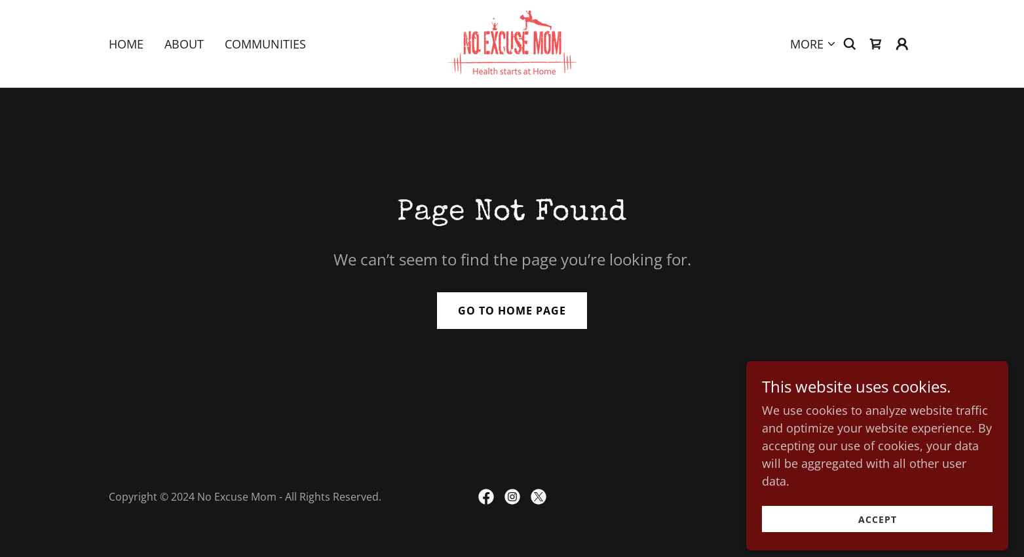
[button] (813, 44)
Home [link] (126, 44)
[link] (511, 42)
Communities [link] (265, 44)
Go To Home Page (512, 310)
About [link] (184, 44)
